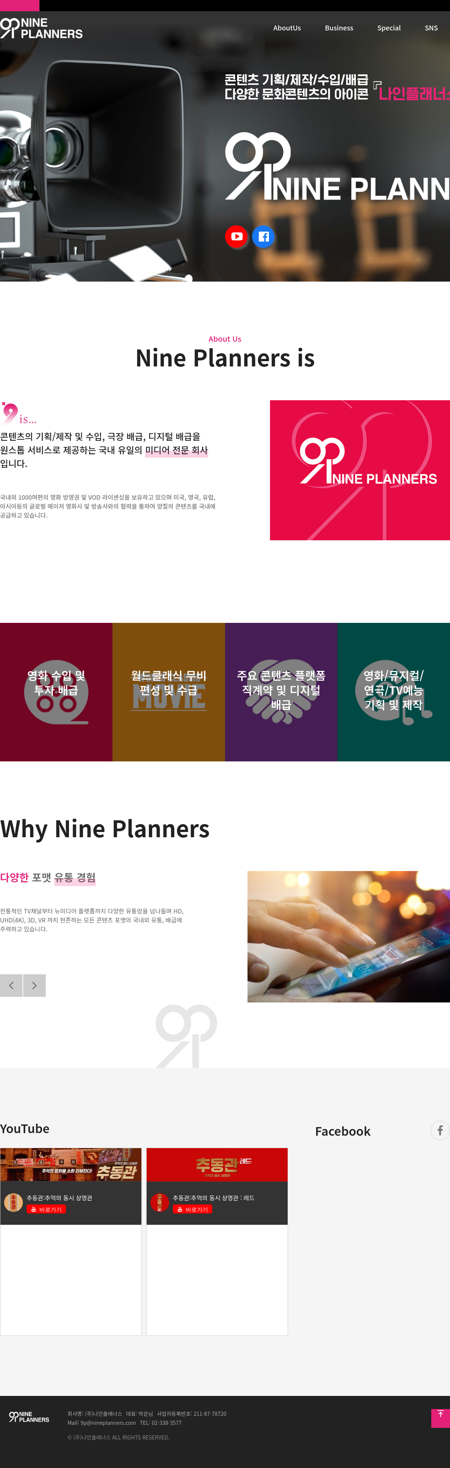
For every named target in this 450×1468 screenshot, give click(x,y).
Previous (11, 985)
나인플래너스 (19, 5)
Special (389, 27)
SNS (431, 27)
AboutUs (287, 27)
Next (34, 985)
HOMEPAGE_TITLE (41, 28)
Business (339, 27)
